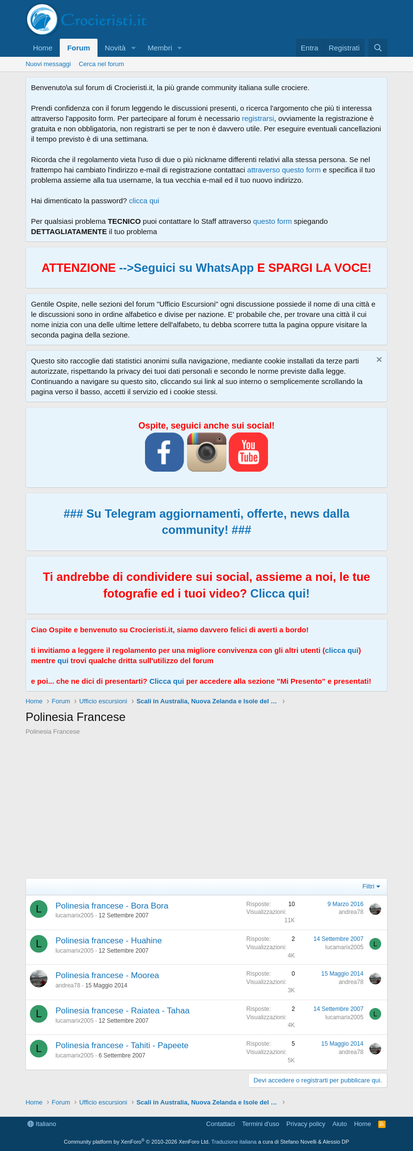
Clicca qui (166, 681)
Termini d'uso (260, 1123)
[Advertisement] (206, 809)
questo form (272, 221)
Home (42, 48)
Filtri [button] (369, 886)
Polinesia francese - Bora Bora (112, 906)
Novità (115, 48)
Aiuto (340, 1123)
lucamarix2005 (74, 915)
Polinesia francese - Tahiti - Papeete (122, 1045)
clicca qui (144, 200)
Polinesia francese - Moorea (107, 975)
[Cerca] (378, 48)
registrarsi (258, 118)
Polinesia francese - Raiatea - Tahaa (122, 1010)
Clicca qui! (280, 593)
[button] (133, 48)
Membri (159, 48)
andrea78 (351, 912)
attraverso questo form (284, 170)
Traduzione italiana (234, 1142)
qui (63, 660)
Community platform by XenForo (137, 1142)
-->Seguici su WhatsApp (185, 267)
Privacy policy (306, 1123)
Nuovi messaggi (48, 64)
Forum (78, 48)
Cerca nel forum (101, 64)
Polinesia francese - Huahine (108, 940)
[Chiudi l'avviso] (378, 361)
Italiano (41, 1123)
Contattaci (220, 1123)
